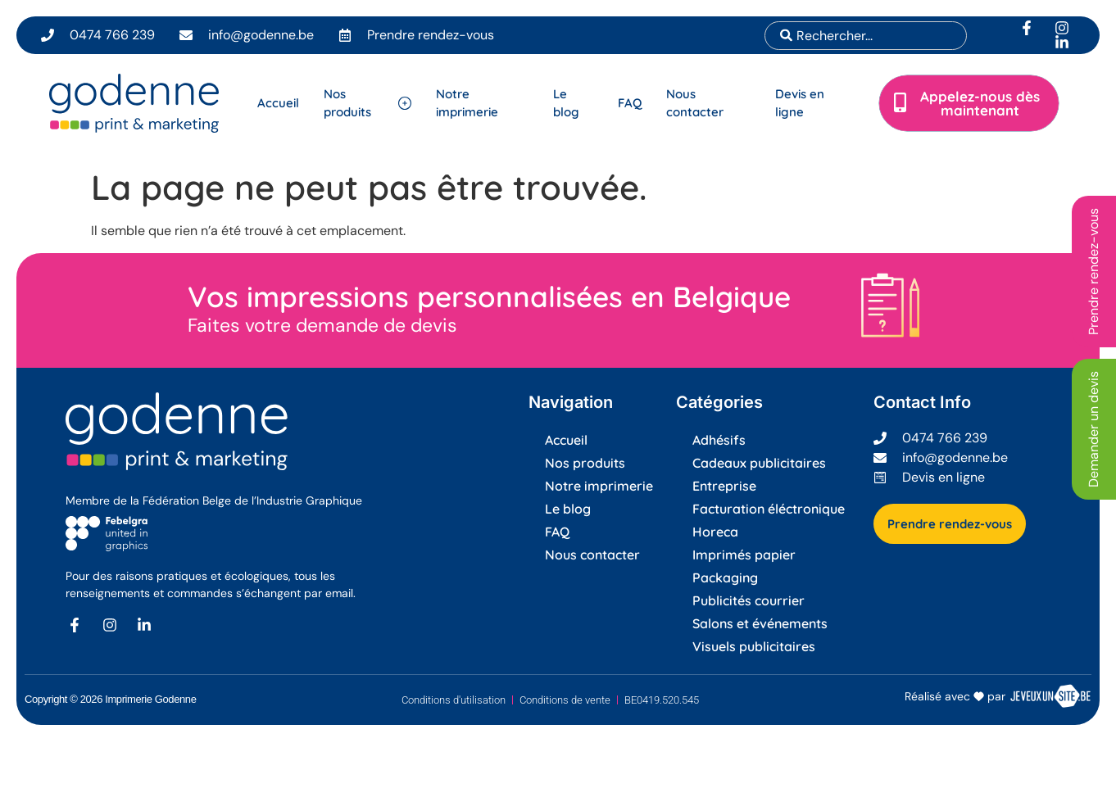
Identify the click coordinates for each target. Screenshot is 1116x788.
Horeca (715, 531)
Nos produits (585, 463)
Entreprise (724, 486)
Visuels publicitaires (753, 646)
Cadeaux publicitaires (759, 463)
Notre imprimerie (599, 486)
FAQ (557, 531)
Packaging (725, 577)
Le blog (568, 508)
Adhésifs (719, 440)
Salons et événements (760, 623)
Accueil (566, 440)
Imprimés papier (744, 554)
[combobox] (865, 35)
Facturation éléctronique (768, 508)
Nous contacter (592, 554)
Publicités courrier (748, 600)
